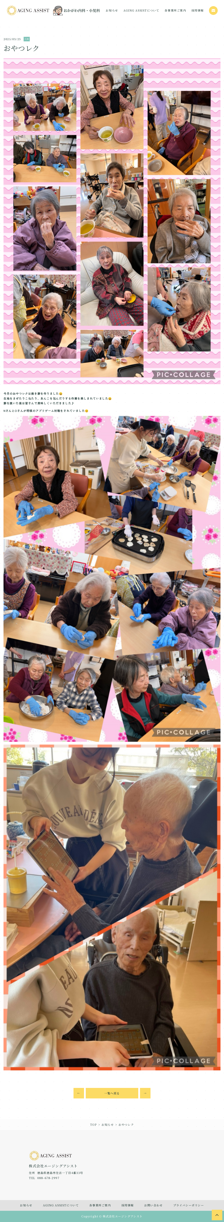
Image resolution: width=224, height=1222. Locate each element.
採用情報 (127, 1205)
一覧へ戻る (112, 1093)
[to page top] (217, 1215)
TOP (93, 1125)
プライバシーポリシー (188, 1205)
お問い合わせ (153, 1205)
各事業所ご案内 (100, 1205)
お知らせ (108, 1125)
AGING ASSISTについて (61, 1205)
